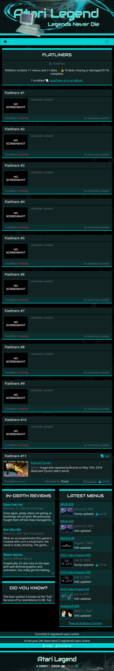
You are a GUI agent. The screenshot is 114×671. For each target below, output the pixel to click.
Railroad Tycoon (41, 463)
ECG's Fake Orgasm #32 (75, 555)
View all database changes (85, 623)
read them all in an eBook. (66, 80)
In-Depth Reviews (28, 495)
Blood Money (13, 554)
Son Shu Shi (12, 529)
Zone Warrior (13, 504)
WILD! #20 (67, 504)
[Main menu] (107, 41)
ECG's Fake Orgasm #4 (74, 589)
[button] (104, 456)
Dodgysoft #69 (69, 606)
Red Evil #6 (67, 538)
